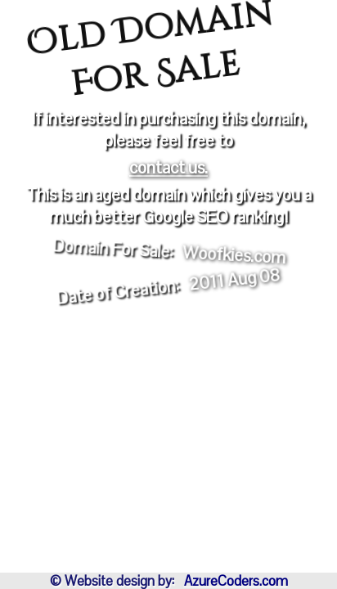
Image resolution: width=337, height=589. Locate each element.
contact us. (168, 167)
